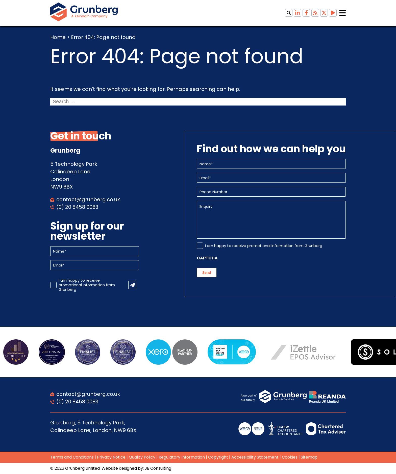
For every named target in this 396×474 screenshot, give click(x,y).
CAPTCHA (207, 258)
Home (58, 37)
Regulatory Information (182, 457)
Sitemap (309, 457)
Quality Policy (142, 457)
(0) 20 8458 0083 (77, 207)
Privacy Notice (111, 457)
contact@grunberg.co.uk (88, 199)
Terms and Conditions (72, 457)
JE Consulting (158, 468)
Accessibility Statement (255, 457)
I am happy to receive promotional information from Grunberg (87, 285)
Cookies (290, 457)
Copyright (218, 457)
